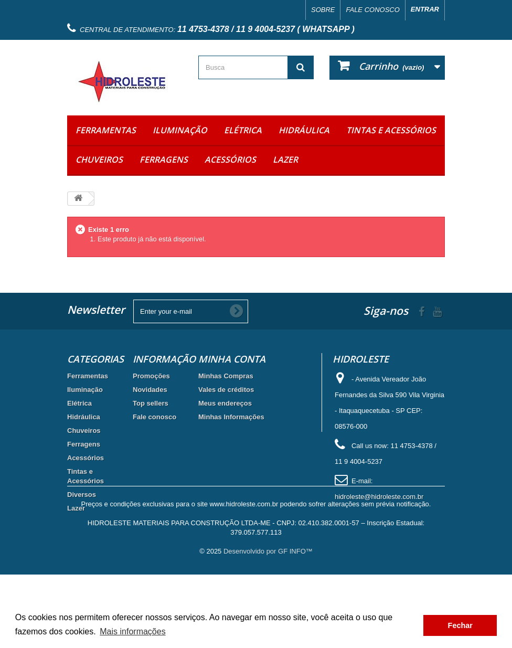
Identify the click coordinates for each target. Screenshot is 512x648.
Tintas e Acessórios (391, 130)
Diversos (81, 494)
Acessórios (230, 159)
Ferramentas (106, 130)
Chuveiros (99, 159)
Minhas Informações (231, 417)
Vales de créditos (226, 390)
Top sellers (150, 403)
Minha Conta (231, 359)
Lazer (285, 159)
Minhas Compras (225, 376)
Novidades (150, 390)
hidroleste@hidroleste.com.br (379, 497)
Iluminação (180, 130)
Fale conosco (372, 10)
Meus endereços (225, 403)
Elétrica (243, 130)
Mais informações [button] (132, 631)
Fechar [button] (460, 625)
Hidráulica (304, 130)
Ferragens (164, 159)
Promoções (151, 376)
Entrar (425, 9)
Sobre (323, 10)
